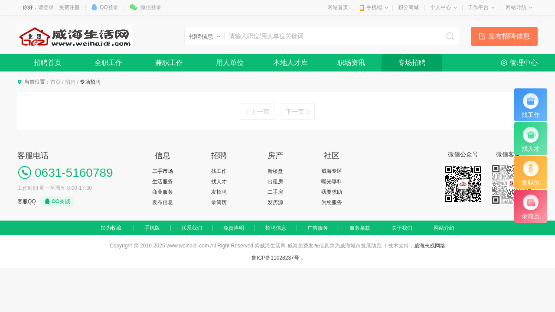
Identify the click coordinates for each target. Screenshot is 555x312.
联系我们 (191, 228)
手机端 (374, 7)
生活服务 (162, 182)
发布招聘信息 (509, 36)
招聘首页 (48, 62)
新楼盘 (275, 171)
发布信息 (162, 202)
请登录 (46, 7)
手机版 (152, 228)
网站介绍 (444, 228)
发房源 (275, 202)
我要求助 (331, 192)
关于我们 (402, 228)
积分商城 (408, 7)
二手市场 (162, 171)
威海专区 (331, 171)
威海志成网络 (429, 246)
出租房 (275, 182)
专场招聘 (412, 62)
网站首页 (337, 7)
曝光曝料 (331, 182)
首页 (55, 82)
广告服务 (317, 228)
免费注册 (69, 7)
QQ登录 (109, 7)
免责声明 (233, 228)
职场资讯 (351, 62)
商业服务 (162, 192)
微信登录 (150, 7)
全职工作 (108, 62)
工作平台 (478, 7)
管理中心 (524, 62)
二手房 (275, 192)
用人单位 (230, 62)
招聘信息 (275, 228)
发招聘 (219, 192)
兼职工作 (169, 62)
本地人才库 (290, 62)
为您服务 (331, 202)
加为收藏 (111, 228)
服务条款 (359, 228)
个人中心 (440, 7)
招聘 (70, 82)
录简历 (219, 202)
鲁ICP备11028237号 (275, 258)
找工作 (219, 171)
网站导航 (516, 7)
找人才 (219, 182)
